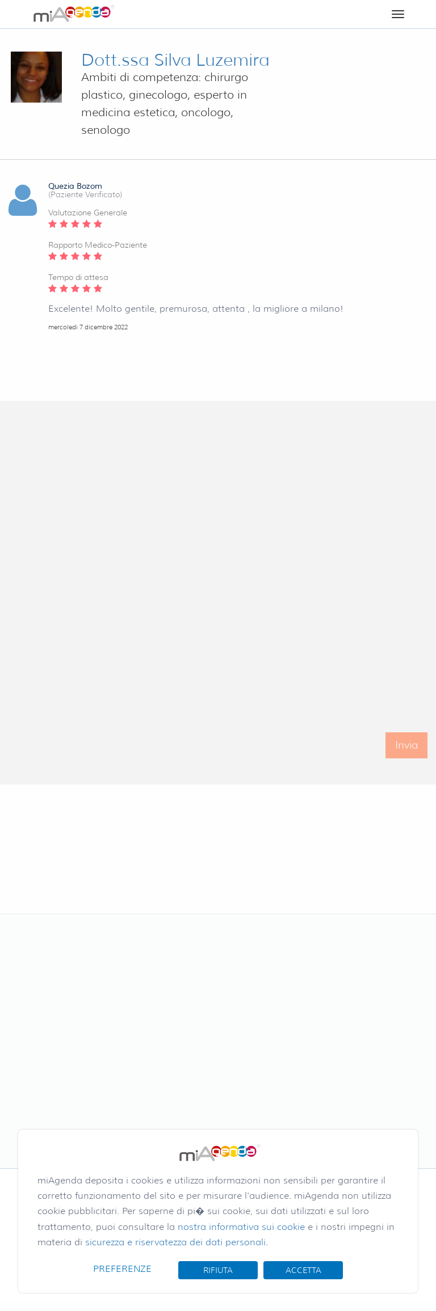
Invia (406, 751)
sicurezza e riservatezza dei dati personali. (176, 1242)
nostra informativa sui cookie (241, 1226)
